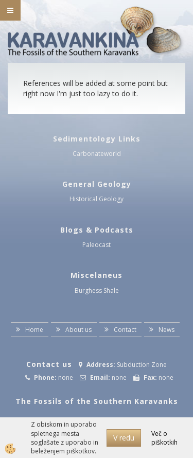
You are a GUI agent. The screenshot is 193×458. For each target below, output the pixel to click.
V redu (123, 438)
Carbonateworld (97, 153)
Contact (125, 329)
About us (78, 329)
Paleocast (96, 244)
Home (34, 329)
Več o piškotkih (164, 438)
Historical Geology (96, 199)
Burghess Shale (97, 290)
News (166, 329)
